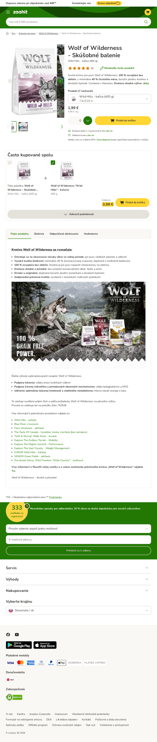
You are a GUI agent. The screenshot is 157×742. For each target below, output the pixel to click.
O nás (9, 714)
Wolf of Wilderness (48, 33)
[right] (60, 81)
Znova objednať (109, 3)
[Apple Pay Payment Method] (61, 663)
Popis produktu (20, 234)
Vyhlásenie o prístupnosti (114, 725)
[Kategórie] (8, 12)
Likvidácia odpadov (66, 719)
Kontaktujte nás (81, 3)
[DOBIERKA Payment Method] (74, 663)
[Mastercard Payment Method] (20, 663)
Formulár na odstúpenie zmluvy (24, 719)
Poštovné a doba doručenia (110, 719)
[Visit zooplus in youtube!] (17, 635)
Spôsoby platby (15, 725)
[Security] (14, 698)
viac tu (109, 131)
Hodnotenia (91, 234)
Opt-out (90, 725)
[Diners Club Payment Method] (41, 663)
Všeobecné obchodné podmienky (90, 714)
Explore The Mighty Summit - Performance (38, 444)
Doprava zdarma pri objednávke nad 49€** (31, 3)
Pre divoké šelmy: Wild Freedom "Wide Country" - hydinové (48, 460)
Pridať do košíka (134, 203)
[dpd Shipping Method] (10, 680)
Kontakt (86, 719)
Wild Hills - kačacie (25, 420)
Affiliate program (38, 725)
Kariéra (21, 714)
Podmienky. (55, 497)
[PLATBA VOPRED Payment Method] (94, 663)
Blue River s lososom (26, 424)
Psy (13, 33)
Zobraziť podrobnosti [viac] (78, 214)
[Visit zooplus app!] (19, 648)
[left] (10, 81)
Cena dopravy (104, 139)
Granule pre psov (27, 33)
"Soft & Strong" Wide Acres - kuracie (35, 436)
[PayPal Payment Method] (51, 663)
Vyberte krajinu (19, 602)
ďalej (146, 83)
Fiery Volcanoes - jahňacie (29, 428)
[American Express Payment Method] (30, 663)
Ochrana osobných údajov (67, 725)
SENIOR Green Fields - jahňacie (32, 456)
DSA (49, 719)
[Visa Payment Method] (10, 663)
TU (13, 471)
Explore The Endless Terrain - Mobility (36, 440)
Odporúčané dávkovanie (64, 234)
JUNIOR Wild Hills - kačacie (30, 452)
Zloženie (39, 234)
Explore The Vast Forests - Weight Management (41, 448)
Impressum (61, 714)
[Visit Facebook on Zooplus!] (8, 635)
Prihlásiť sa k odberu (78, 550)
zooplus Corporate (39, 714)
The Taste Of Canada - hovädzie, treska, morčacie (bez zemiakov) (50, 432)
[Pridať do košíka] (123, 120)
